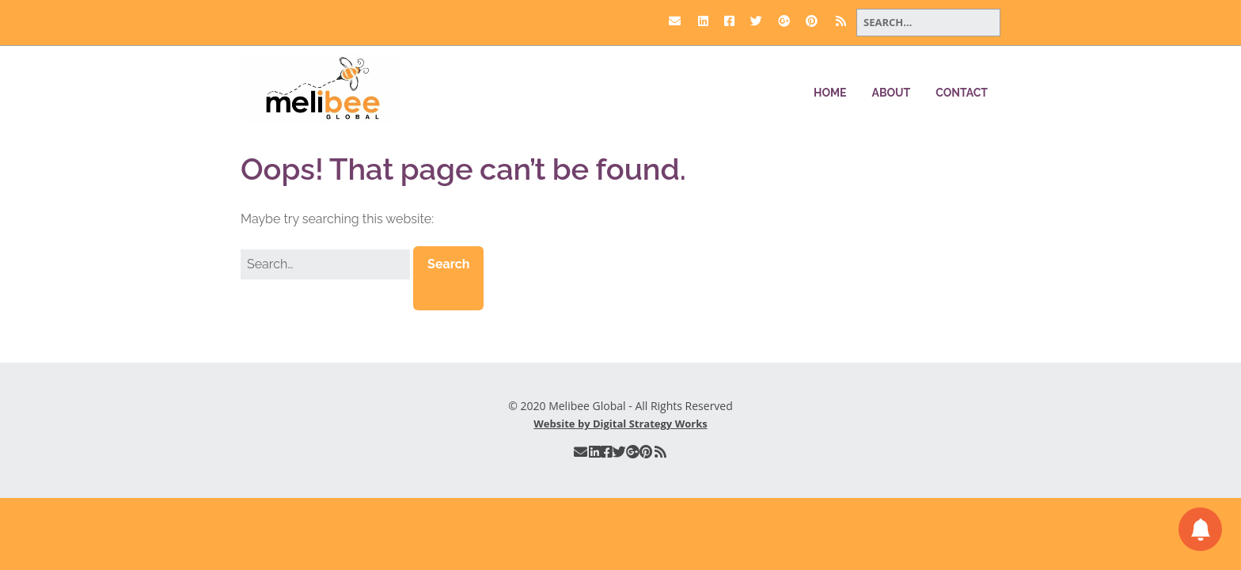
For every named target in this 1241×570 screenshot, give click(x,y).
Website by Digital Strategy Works (620, 423)
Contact (961, 92)
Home (830, 92)
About (891, 92)
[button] (448, 278)
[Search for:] (928, 22)
